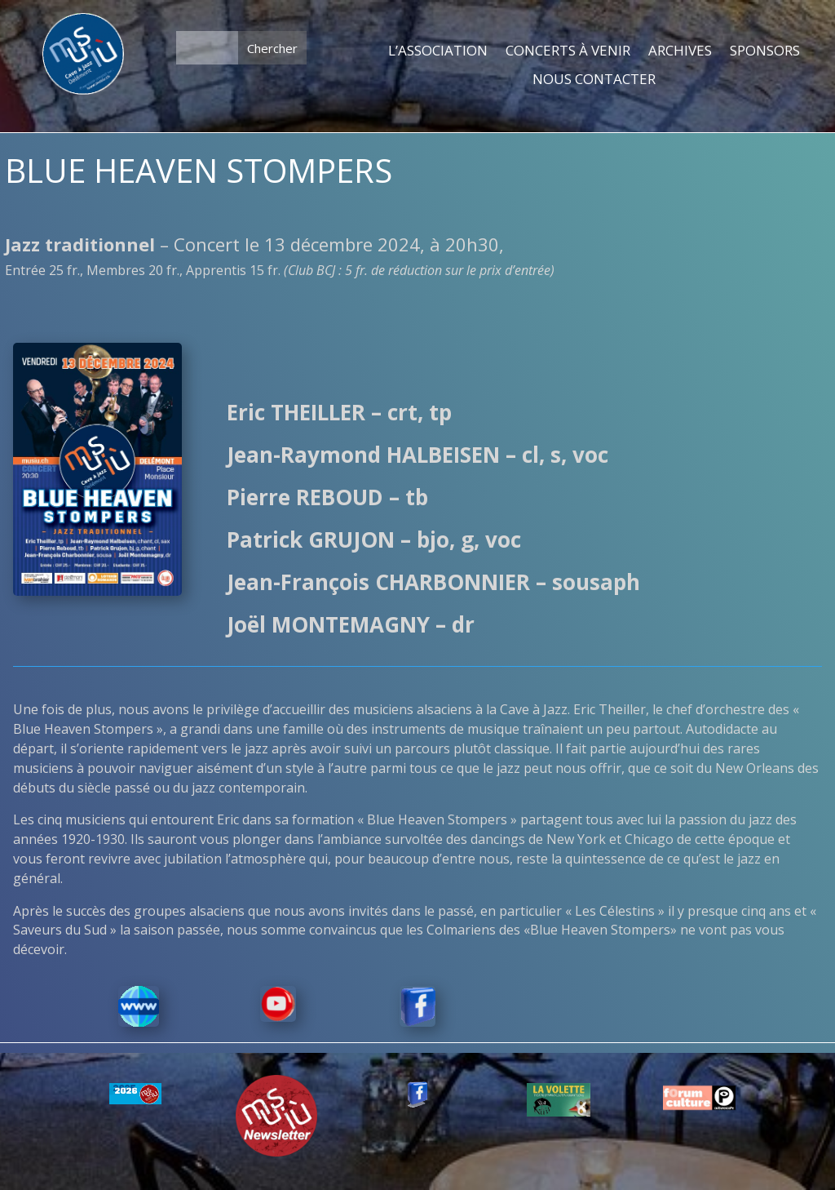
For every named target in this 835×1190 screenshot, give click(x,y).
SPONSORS (765, 51)
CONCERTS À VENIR (568, 51)
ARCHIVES (680, 51)
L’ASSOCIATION (438, 51)
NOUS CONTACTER (594, 80)
